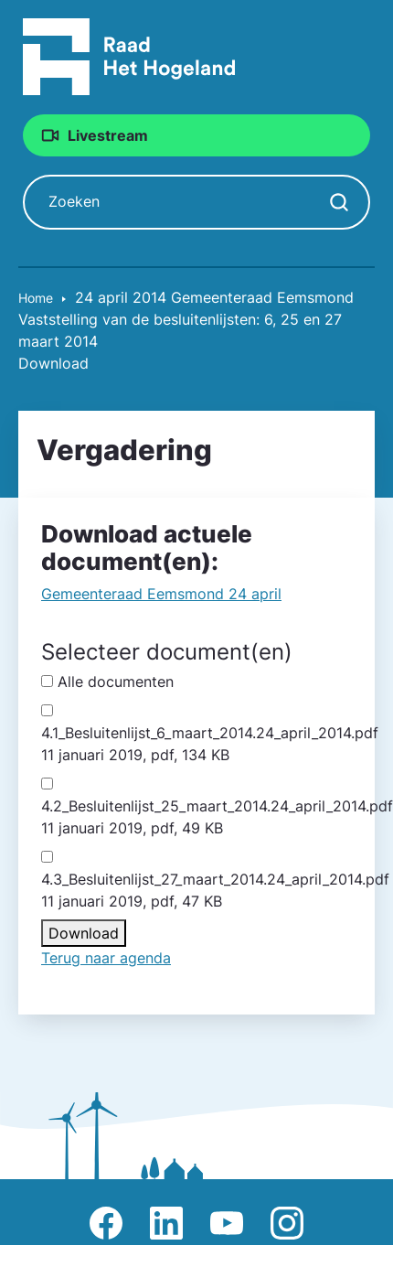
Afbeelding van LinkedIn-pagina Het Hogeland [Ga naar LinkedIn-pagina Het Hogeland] (166, 1223)
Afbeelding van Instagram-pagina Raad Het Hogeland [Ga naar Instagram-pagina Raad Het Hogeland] (287, 1223)
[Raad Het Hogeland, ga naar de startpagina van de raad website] (129, 56)
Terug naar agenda (106, 958)
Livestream (108, 135)
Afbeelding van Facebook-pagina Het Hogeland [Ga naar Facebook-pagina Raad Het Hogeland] (106, 1223)
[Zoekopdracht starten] (339, 202)
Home (35, 298)
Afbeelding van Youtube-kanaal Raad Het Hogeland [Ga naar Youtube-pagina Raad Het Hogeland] (226, 1223)
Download (83, 933)
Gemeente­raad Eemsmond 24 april (161, 594)
